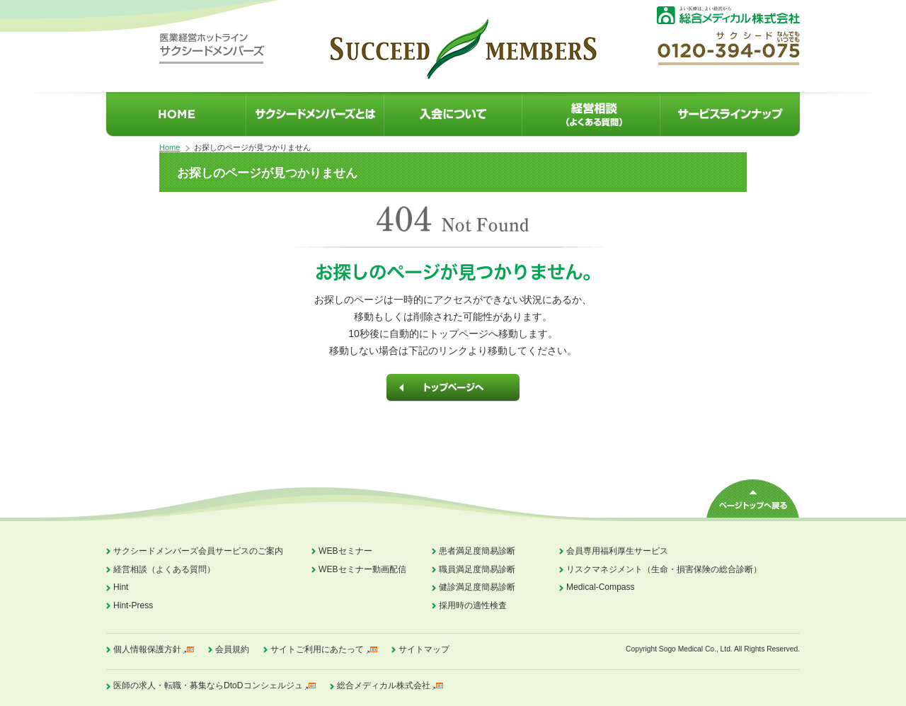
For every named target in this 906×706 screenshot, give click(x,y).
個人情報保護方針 (147, 649)
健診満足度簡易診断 (477, 587)
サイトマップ (423, 649)
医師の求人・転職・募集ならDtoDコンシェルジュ (208, 685)
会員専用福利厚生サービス (617, 551)
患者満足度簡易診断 (477, 551)
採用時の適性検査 (473, 605)
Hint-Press (133, 605)
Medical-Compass (600, 587)
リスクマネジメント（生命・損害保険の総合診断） (664, 569)
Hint (120, 587)
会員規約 (232, 649)
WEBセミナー (345, 551)
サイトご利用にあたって (317, 649)
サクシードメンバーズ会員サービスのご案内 (198, 551)
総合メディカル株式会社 (383, 685)
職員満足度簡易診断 (477, 569)
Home (169, 147)
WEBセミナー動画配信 (362, 569)
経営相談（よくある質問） (164, 569)
